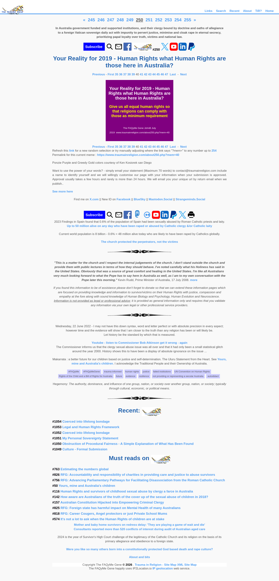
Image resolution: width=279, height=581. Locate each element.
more (193, 280)
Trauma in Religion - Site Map (156, 564)
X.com (94, 199)
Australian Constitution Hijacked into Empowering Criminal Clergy (112, 502)
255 (187, 19)
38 (129, 74)
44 (154, 74)
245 (91, 19)
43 (150, 74)
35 (116, 74)
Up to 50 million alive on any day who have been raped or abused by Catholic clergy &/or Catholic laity (139, 226)
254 (177, 19)
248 (120, 19)
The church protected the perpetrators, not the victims (139, 241)
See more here (62, 191)
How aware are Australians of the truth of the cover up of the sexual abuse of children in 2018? (134, 497)
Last (173, 74)
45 (158, 74)
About (247, 11)
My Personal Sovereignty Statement (90, 438)
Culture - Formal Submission (84, 449)
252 (158, 19)
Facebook (123, 199)
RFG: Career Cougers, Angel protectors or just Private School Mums (113, 513)
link (71, 150)
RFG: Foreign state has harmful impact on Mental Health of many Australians (120, 508)
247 (110, 19)
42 (145, 74)
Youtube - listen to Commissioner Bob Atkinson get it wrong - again (139, 342)
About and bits (139, 557)
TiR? (258, 11)
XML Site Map (187, 564)
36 (120, 74)
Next (183, 74)
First (111, 74)
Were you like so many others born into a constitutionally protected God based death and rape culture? (139, 549)
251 (149, 19)
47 (166, 74)
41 (141, 74)
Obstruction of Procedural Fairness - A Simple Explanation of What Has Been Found (128, 444)
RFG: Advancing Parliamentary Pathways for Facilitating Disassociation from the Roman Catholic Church (142, 480)
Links (208, 11)
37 (125, 74)
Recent (234, 11)
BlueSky (139, 199)
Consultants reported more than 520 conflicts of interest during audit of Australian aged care (139, 529)
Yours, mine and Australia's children (87, 486)
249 (129, 19)
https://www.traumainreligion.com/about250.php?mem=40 (138, 155)
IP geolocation (162, 568)
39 (133, 74)
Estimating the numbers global (84, 469)
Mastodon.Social (160, 199)
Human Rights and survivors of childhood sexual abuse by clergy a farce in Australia (126, 491)
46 (162, 74)
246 (101, 19)
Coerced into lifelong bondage (86, 421)
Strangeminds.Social (190, 199)
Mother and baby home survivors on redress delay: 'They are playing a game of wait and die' (139, 524)
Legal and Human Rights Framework (90, 427)
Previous (99, 74)
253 (168, 19)
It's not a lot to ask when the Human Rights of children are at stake (112, 519)
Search (221, 11)
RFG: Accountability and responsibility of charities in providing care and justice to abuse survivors (137, 474)
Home (269, 11)
